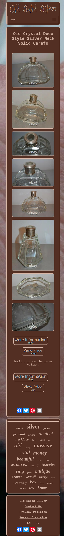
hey (49, 441)
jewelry (27, 448)
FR (37, 523)
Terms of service (33, 517)
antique (42, 471)
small (19, 428)
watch (23, 488)
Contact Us (33, 506)
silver (33, 426)
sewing (32, 435)
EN (29, 523)
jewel (29, 473)
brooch (17, 477)
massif (34, 465)
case (42, 439)
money (40, 453)
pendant (19, 434)
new (31, 488)
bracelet (48, 464)
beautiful (25, 459)
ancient (46, 433)
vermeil (31, 476)
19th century (20, 483)
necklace (22, 439)
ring (20, 471)
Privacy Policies (33, 512)
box (33, 482)
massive (43, 445)
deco (42, 483)
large (34, 440)
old (18, 445)
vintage (43, 476)
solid (25, 453)
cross (39, 460)
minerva (19, 465)
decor (53, 478)
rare (47, 460)
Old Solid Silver (33, 501)
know (42, 487)
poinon (46, 428)
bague (50, 483)
